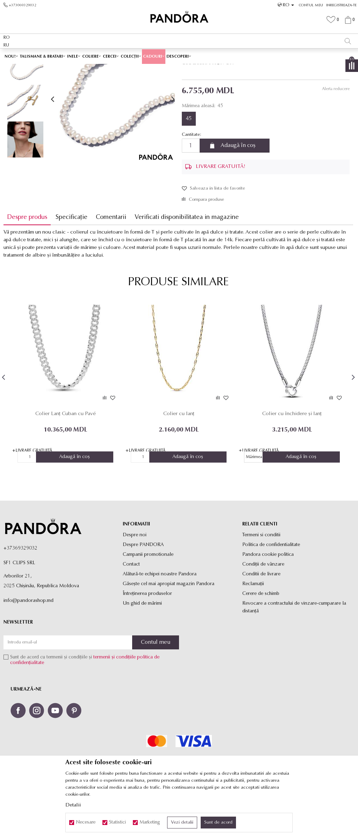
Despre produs (27, 266)
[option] (179, 56)
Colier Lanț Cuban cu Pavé (65, 462)
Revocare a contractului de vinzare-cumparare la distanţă (294, 656)
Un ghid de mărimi (142, 652)
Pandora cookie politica (268, 603)
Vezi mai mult (247, 55)
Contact (131, 613)
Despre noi (134, 584)
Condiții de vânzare (263, 613)
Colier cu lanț (178, 462)
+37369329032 (20, 597)
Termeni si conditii (261, 584)
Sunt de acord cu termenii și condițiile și (84, 709)
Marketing (149, 822)
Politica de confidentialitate (271, 593)
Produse (126, 69)
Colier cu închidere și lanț (291, 462)
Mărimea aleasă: (202, 155)
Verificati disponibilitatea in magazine (187, 266)
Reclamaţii (253, 632)
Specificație (71, 266)
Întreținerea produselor (147, 642)
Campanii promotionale (148, 603)
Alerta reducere (335, 138)
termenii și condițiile (114, 706)
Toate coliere (149, 69)
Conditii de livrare (261, 623)
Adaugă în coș (238, 195)
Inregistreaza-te (341, 5)
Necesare (85, 822)
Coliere (171, 69)
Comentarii (111, 266)
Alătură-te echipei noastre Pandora (159, 623)
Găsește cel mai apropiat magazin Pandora (168, 632)
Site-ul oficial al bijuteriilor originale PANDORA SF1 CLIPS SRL (58, 69)
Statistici (117, 822)
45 (189, 168)
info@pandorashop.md (28, 649)
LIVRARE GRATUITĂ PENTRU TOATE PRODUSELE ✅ (164, 55)
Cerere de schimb (260, 642)
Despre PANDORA (143, 593)
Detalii (73, 805)
